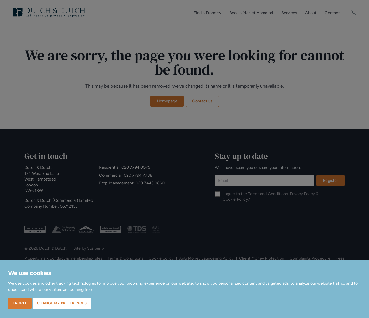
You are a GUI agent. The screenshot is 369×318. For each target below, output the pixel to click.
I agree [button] (20, 303)
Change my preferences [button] (62, 303)
